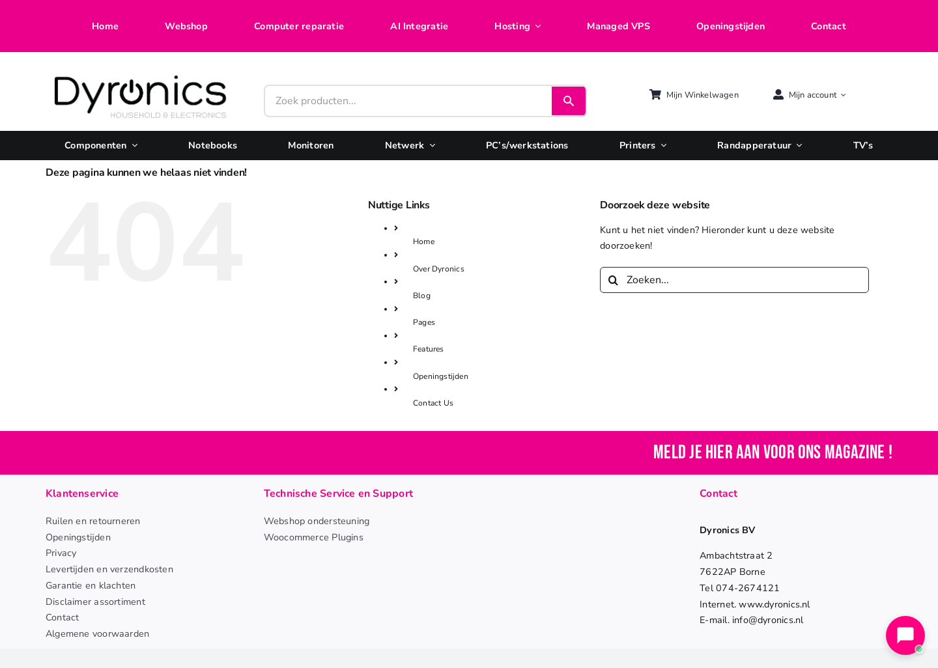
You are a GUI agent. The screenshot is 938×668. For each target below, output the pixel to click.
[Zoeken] (613, 280)
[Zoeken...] (734, 280)
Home (423, 241)
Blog (422, 295)
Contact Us (433, 403)
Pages (424, 322)
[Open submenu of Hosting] (535, 26)
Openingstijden (440, 376)
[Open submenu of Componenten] (132, 145)
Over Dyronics (438, 269)
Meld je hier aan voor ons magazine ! (772, 452)
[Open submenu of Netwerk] (429, 145)
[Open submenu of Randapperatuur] (796, 145)
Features (428, 349)
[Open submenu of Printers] (661, 145)
